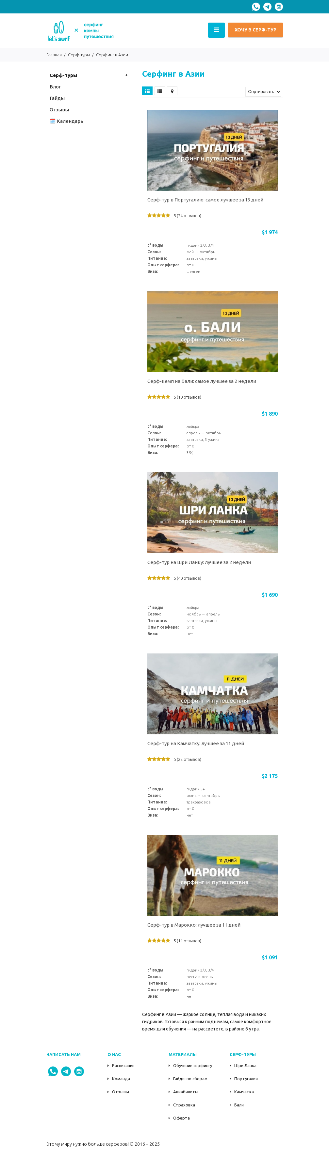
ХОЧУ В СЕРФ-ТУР (255, 29)
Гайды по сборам (190, 1078)
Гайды (57, 98)
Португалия (246, 1078)
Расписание (123, 1065)
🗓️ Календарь (66, 121)
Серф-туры (63, 75)
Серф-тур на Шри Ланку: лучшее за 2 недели (199, 562)
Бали (239, 1105)
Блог (55, 86)
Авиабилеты (185, 1091)
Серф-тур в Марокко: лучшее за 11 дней (193, 925)
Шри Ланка (245, 1065)
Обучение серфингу (192, 1065)
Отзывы (120, 1091)
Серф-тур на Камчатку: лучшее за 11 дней (195, 743)
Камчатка (244, 1091)
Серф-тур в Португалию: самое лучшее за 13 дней (205, 199)
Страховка (184, 1105)
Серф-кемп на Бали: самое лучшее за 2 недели (201, 381)
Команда (121, 1078)
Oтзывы (59, 109)
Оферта (181, 1118)
